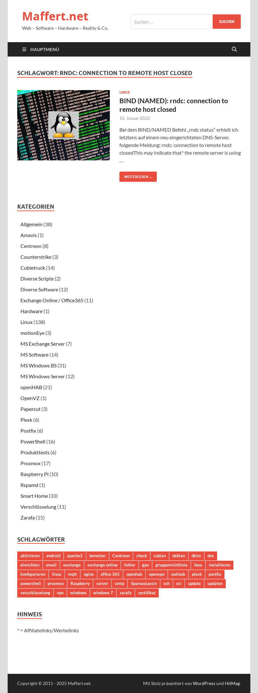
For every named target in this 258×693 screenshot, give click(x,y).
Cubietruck (32, 268)
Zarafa (27, 517)
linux (56, 574)
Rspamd (29, 485)
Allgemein (31, 224)
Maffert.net (55, 16)
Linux (124, 92)
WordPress (204, 683)
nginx (89, 574)
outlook (178, 574)
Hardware (31, 311)
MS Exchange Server (42, 344)
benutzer (97, 555)
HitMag (232, 683)
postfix (215, 574)
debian (178, 555)
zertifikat (147, 592)
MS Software (34, 354)
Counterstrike (35, 257)
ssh (166, 583)
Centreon (31, 246)
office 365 (110, 574)
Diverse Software (39, 289)
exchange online (102, 564)
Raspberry (80, 583)
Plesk (26, 420)
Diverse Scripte (37, 278)
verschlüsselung (35, 592)
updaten (215, 583)
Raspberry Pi (34, 474)
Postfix (28, 430)
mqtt (72, 574)
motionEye (32, 333)
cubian (160, 555)
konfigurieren (32, 574)
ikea (198, 564)
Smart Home (34, 496)
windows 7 (103, 592)
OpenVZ (30, 398)
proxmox (56, 583)
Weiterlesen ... (135, 175)
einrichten (29, 564)
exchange (72, 564)
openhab (134, 574)
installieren (219, 564)
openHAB (31, 387)
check (141, 555)
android (53, 555)
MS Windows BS (38, 365)
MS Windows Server (42, 376)
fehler (129, 564)
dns (211, 555)
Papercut (30, 409)
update (194, 583)
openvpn (156, 574)
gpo (145, 564)
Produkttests (34, 452)
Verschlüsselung (38, 507)
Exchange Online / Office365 (51, 300)
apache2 (75, 555)
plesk (197, 574)
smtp (119, 583)
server (102, 583)
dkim (196, 555)
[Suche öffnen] (234, 49)
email (51, 564)
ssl (178, 583)
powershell (30, 583)
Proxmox (30, 463)
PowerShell (32, 441)
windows (78, 592)
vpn (60, 592)
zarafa (126, 592)
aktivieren (30, 555)
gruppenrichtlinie (171, 564)
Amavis (28, 235)
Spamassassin (144, 583)
